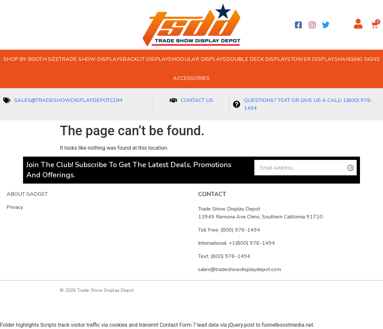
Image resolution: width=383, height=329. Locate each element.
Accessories (191, 78)
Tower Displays (314, 59)
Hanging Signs (359, 59)
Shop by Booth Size (31, 59)
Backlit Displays (147, 59)
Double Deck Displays (258, 59)
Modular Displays (199, 59)
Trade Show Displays (91, 59)
